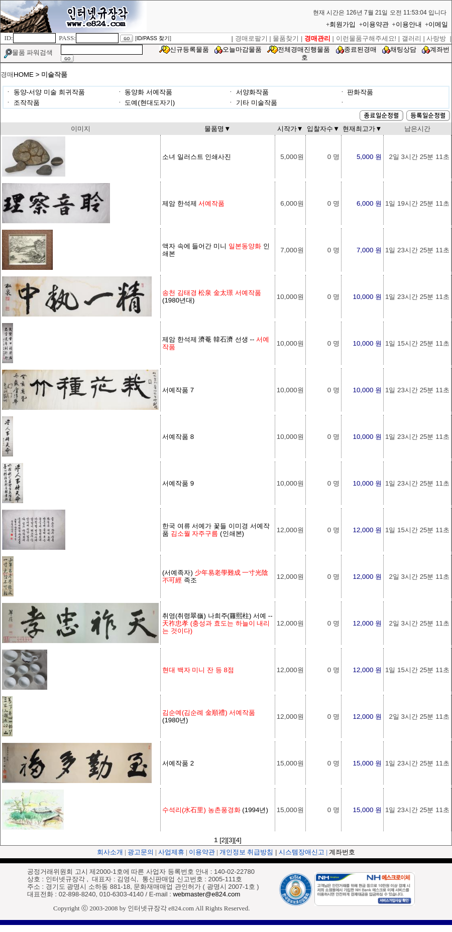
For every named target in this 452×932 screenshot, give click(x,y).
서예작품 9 (178, 483)
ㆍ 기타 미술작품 (252, 102)
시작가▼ (290, 128)
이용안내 (409, 24)
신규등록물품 (189, 49)
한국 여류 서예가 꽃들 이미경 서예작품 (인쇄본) (216, 529)
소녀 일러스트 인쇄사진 (196, 157)
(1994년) (215, 810)
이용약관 (376, 24)
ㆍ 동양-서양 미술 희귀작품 (45, 92)
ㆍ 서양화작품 (248, 92)
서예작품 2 (178, 763)
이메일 (438, 24)
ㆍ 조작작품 (22, 102)
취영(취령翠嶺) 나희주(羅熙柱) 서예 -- (217, 623)
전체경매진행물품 (304, 49)
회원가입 (342, 24)
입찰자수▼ (323, 128)
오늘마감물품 (242, 49)
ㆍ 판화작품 (356, 92)
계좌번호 (342, 852)
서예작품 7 (178, 390)
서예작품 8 (178, 436)
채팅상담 (403, 49)
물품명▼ (217, 128)
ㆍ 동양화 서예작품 (144, 92)
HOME (24, 74)
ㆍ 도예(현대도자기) (146, 102)
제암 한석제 (193, 203)
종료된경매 (360, 49)
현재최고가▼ (362, 128)
